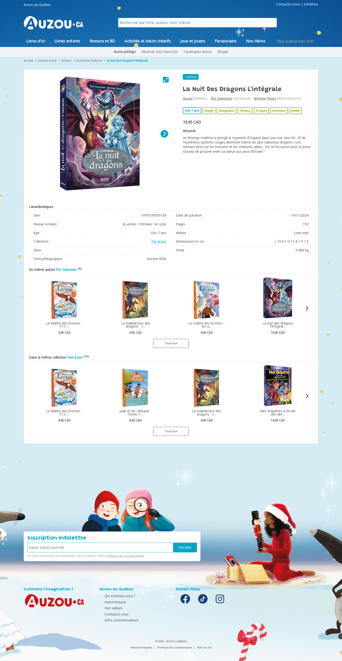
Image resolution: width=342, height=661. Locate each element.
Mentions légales (141, 647)
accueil (28, 61)
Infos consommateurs (118, 620)
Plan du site (204, 647)
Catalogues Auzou (198, 51)
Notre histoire (111, 602)
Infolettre (311, 4)
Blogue (223, 51)
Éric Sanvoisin (221, 98)
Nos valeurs (110, 608)
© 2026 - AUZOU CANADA (171, 641)
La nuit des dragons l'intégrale (127, 61)
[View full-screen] (166, 80)
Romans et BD (47, 61)
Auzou (188, 98)
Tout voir (171, 343)
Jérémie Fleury (265, 98)
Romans (66, 61)
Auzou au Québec (37, 5)
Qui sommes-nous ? (116, 596)
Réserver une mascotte (160, 51)
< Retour (191, 77)
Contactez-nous (288, 4)
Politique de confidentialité (125, 556)
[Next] (164, 133)
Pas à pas (158, 241)
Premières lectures (89, 61)
